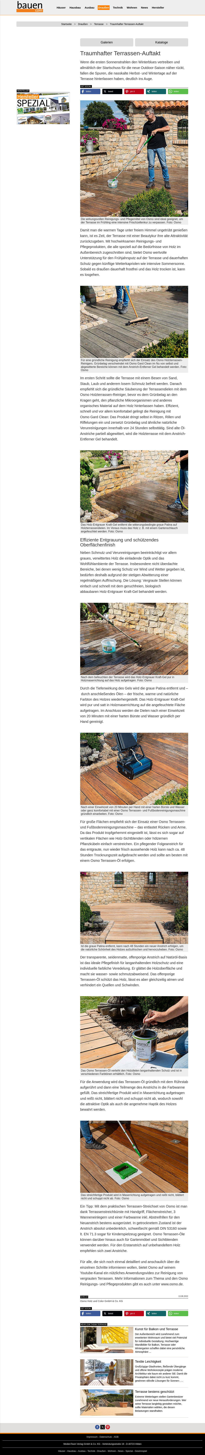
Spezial (129, 1451)
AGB (116, 1437)
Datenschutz (105, 1437)
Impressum (92, 1437)
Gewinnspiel (141, 1451)
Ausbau (89, 7)
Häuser (61, 7)
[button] (90, 91)
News (144, 7)
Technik (118, 7)
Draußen (103, 7)
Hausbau (75, 7)
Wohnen (132, 7)
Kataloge (161, 42)
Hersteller (158, 7)
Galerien (107, 42)
